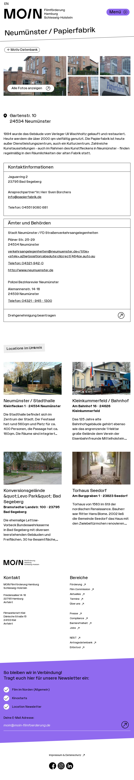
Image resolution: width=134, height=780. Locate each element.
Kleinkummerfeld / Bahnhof (100, 401)
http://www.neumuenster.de (30, 270)
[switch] (27, 690)
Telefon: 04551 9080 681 (28, 207)
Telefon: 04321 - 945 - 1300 (30, 300)
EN (6, 3)
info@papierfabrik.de (24, 197)
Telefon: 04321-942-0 (26, 263)
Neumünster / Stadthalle (29, 401)
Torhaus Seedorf (89, 491)
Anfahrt (8, 602)
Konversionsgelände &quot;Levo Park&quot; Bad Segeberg (32, 496)
